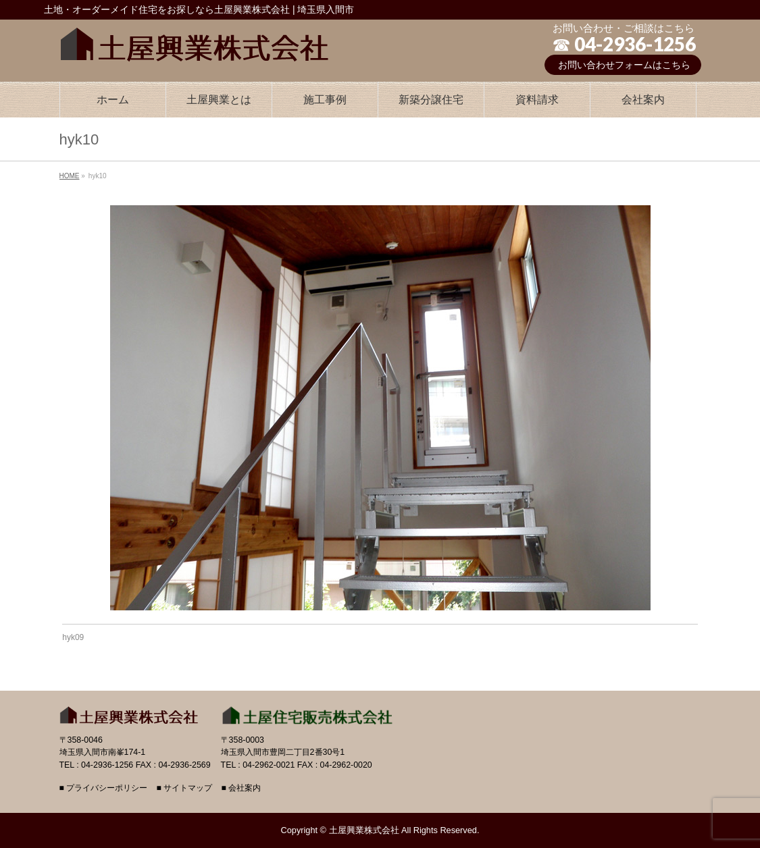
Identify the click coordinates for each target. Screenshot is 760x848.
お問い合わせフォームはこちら (624, 64)
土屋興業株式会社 (364, 830)
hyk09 (73, 637)
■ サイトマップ (184, 788)
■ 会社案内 (241, 788)
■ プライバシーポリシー (103, 788)
